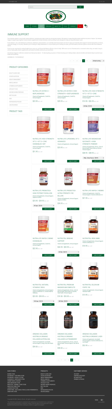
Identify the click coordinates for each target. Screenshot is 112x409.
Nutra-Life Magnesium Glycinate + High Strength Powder (91, 141)
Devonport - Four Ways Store (15, 373)
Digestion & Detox (42, 196)
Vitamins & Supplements (16, 86)
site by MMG (101, 401)
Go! (80, 7)
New (80, 26)
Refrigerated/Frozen (15, 103)
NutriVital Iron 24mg (91, 237)
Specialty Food (13, 89)
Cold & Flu (48, 96)
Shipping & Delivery (79, 373)
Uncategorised (13, 106)
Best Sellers (13, 96)
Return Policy (78, 375)
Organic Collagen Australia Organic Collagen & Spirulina (41, 334)
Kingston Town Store (13, 384)
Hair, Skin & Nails (50, 341)
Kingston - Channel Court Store (16, 382)
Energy (43, 341)
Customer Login (13, 1)
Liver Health (85, 340)
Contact (72, 26)
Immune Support (37, 97)
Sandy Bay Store (12, 391)
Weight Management (15, 80)
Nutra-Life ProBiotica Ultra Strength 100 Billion (66, 192)
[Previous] (70, 60)
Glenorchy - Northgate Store (16, 377)
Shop (41, 26)
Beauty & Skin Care (14, 73)
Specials (48, 26)
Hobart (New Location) (14, 378)
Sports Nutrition (14, 76)
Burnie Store (11, 371)
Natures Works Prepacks (16, 93)
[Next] (90, 60)
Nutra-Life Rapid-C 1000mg (93, 190)
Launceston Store (12, 385)
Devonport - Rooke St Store (15, 375)
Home (27, 26)
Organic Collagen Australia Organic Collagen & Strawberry (67, 334)
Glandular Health (91, 290)
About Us (57, 26)
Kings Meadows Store (13, 380)
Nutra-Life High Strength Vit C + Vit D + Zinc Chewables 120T (43, 141)
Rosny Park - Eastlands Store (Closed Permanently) (18, 388)
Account (76, 371)
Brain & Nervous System (96, 147)
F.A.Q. (65, 26)
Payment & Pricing (79, 377)
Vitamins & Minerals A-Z (97, 194)
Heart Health (60, 291)
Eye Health (48, 339)
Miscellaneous (13, 83)
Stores (35, 26)
